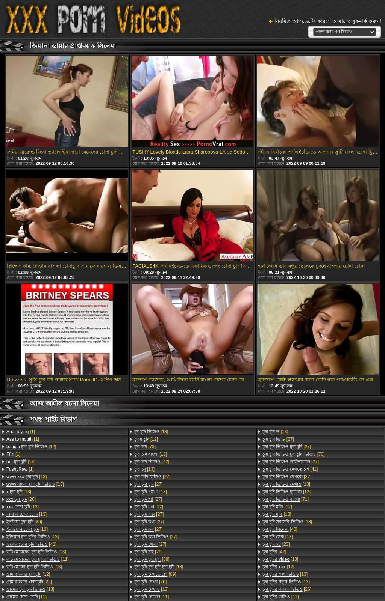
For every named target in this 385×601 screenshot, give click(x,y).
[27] (152, 476)
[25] (29, 581)
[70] (293, 454)
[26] (21, 499)
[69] (155, 574)
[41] (31, 544)
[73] (145, 446)
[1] (20, 431)
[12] (31, 446)
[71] (285, 499)
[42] (151, 461)
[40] (279, 529)
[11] (37, 559)
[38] (151, 559)
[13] (20, 461)
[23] (276, 544)
